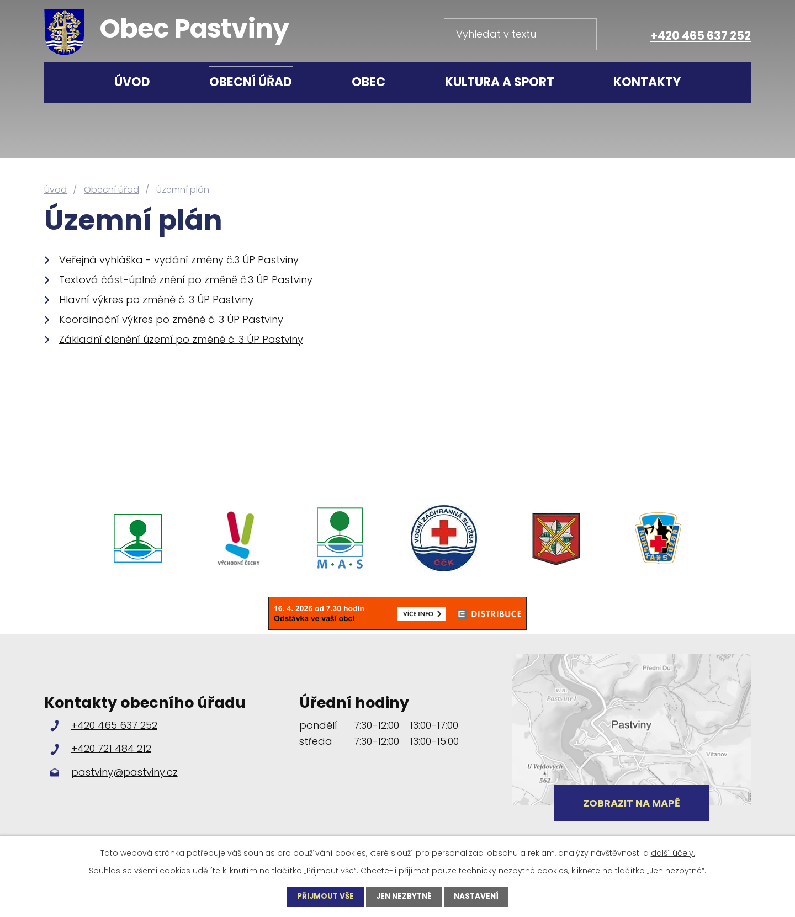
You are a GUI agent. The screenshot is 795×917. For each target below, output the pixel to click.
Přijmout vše (323, 896)
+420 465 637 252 (700, 36)
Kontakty (647, 82)
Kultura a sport (499, 82)
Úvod (132, 82)
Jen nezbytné (403, 896)
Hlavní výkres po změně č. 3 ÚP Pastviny (156, 299)
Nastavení (478, 896)
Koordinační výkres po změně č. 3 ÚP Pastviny (171, 319)
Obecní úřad (250, 82)
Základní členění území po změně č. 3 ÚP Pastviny (181, 339)
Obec (368, 82)
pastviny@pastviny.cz (124, 772)
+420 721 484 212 (111, 748)
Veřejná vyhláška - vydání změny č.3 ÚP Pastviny (179, 260)
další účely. (673, 852)
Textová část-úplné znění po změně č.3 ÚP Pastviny (185, 280)
